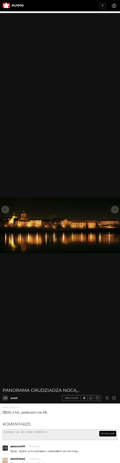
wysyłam (108, 433)
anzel (14, 398)
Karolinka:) (17, 460)
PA (5, 449)
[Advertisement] (60, 37)
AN (5, 398)
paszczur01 (17, 447)
